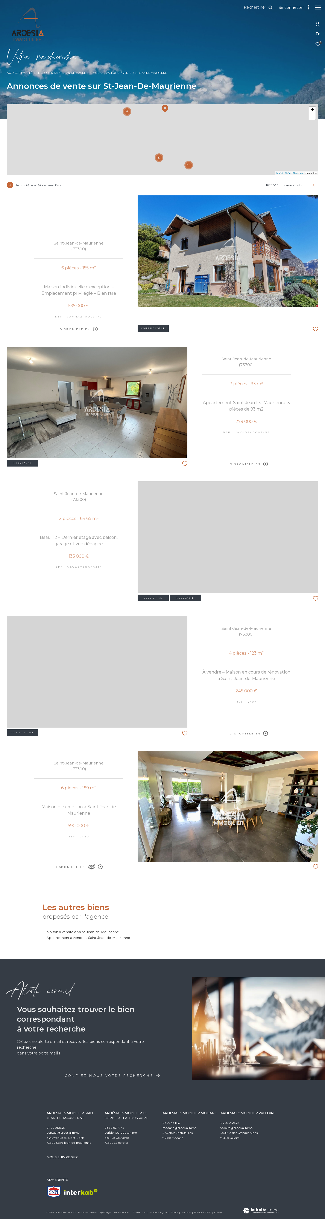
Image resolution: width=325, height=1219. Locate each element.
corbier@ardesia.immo (121, 1132)
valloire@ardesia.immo (236, 1128)
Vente (127, 72)
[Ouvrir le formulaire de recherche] (256, 7)
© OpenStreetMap (294, 173)
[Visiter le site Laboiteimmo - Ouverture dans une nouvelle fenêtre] (260, 1211)
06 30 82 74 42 (114, 1127)
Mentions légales (158, 1212)
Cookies (218, 1212)
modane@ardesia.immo (179, 1128)
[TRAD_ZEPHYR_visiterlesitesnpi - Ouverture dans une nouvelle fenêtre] (54, 1192)
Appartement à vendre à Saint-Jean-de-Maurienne (88, 938)
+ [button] (312, 110)
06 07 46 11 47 (171, 1122)
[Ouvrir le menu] (318, 7)
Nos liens (186, 1212)
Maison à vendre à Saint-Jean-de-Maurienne (83, 932)
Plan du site (139, 1212)
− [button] (312, 116)
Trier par (272, 185)
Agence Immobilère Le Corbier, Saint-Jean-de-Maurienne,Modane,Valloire (63, 72)
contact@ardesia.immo (63, 1132)
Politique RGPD (202, 1212)
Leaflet (279, 173)
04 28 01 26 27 (56, 1127)
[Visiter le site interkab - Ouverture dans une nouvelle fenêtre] (81, 1192)
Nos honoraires (122, 1212)
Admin (175, 1212)
